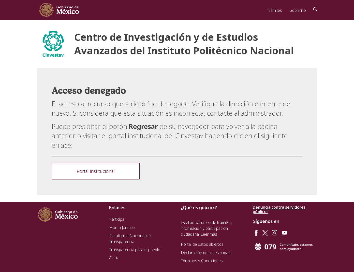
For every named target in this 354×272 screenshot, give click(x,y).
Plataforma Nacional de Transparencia (130, 238)
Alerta (114, 257)
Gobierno (297, 10)
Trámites (274, 10)
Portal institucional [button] (96, 171)
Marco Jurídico (122, 227)
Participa (116, 219)
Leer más (209, 234)
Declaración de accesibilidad (206, 252)
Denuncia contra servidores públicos (279, 209)
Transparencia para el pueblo (134, 249)
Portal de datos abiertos (202, 244)
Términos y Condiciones (202, 260)
